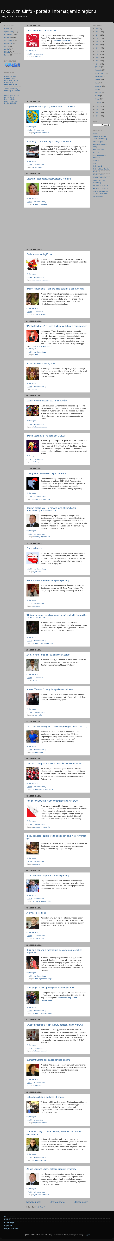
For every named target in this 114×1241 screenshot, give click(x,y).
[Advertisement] (57, 80)
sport (35, 389)
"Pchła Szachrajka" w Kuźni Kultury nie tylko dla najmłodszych (56, 326)
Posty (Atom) (40, 1207)
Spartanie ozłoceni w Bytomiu (40, 363)
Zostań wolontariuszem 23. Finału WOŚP (46, 400)
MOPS (95, 163)
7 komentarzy (39, 164)
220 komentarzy (39, 534)
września (98, 76)
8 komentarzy (39, 424)
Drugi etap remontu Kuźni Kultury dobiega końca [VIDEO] (54, 1025)
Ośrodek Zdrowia (99, 178)
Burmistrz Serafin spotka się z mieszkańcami (48, 1060)
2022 (98, 38)
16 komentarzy (39, 712)
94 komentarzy (39, 1083)
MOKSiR (96, 160)
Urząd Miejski (98, 196)
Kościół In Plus (98, 149)
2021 (98, 41)
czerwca (98, 86)
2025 (98, 29)
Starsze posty (81, 1202)
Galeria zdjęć (9, 1223)
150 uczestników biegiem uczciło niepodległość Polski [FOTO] (56, 726)
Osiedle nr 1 (97, 166)
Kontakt (7, 1220)
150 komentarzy (39, 1192)
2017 (98, 54)
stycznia (98, 102)
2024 (98, 32)
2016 (98, 58)
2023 (98, 35)
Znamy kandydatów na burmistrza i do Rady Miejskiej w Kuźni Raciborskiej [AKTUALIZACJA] (11, 99)
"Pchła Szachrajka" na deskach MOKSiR (46, 436)
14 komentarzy (39, 936)
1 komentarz (38, 54)
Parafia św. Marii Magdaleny (99, 182)
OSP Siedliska (98, 175)
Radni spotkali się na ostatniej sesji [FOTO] (47, 580)
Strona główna (57, 1202)
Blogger (87, 1235)
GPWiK (96, 134)
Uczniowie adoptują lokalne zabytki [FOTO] (47, 875)
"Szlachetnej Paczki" (62, 41)
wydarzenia (37, 167)
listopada (98, 70)
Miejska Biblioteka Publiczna (99, 156)
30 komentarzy (39, 130)
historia (43, 314)
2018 (98, 51)
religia (41, 643)
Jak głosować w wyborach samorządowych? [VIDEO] (52, 801)
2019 (98, 48)
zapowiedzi (8, 40)
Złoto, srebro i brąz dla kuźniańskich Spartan (48, 655)
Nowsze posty (33, 1202)
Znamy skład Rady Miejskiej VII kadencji (46, 473)
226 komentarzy (39, 496)
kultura (35, 204)
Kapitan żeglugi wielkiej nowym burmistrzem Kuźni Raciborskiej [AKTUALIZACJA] (51, 509)
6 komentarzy (39, 899)
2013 (98, 106)
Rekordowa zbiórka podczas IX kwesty (45, 1097)
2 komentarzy (39, 861)
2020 (98, 45)
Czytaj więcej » (32, 50)
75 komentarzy (39, 824)
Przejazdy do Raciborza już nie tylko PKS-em (48, 141)
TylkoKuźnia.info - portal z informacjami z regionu (48, 11)
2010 (98, 116)
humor (6, 55)
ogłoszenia (37, 56)
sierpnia (98, 80)
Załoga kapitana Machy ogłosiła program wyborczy (51, 1169)
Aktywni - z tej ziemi (36, 913)
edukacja (36, 314)
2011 (98, 113)
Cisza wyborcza (34, 548)
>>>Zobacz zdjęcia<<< (42, 346)
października (100, 73)
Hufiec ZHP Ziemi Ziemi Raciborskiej (100, 138)
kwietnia (98, 92)
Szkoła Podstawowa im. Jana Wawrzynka (100, 192)
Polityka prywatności (11, 1229)
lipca (97, 83)
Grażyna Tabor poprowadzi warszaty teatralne (48, 179)
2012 (98, 109)
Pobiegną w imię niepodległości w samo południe (50, 987)
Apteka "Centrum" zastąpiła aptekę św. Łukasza (49, 689)
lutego (97, 99)
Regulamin (8, 1226)
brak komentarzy (40, 202)
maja (97, 89)
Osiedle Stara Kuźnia (101, 169)
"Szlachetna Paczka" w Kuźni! (41, 30)
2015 (98, 61)
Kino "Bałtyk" (98, 142)
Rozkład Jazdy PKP (100, 185)
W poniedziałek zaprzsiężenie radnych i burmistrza (51, 106)
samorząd (45, 133)
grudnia (98, 67)
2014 (98, 64)
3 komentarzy (39, 277)
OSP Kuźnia (97, 172)
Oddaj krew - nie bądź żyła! (39, 254)
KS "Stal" (96, 152)
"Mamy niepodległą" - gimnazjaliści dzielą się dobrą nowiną (55, 289)
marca (97, 96)
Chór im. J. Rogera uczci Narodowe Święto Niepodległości (54, 763)
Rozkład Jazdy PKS (100, 188)
